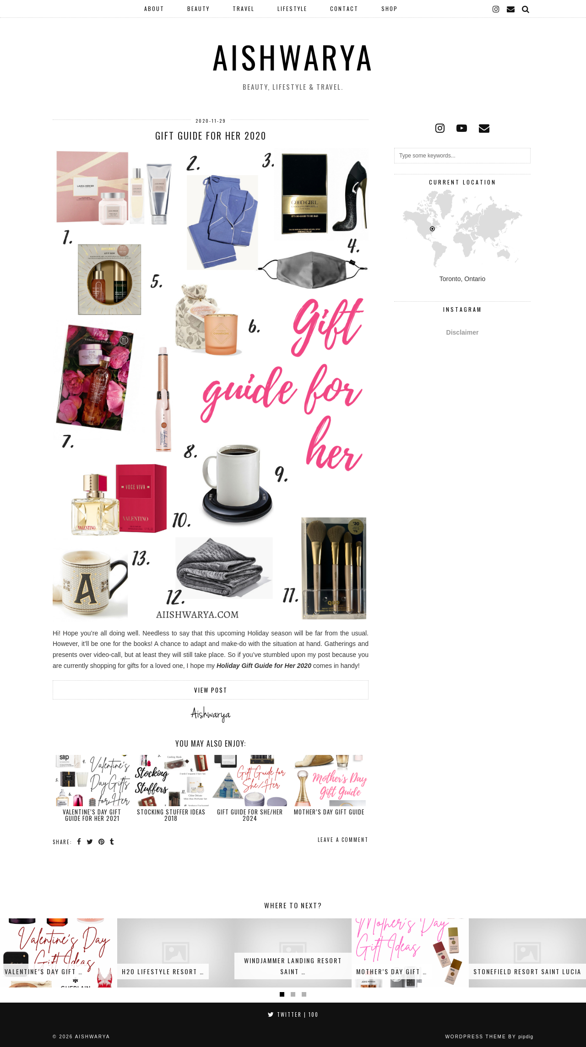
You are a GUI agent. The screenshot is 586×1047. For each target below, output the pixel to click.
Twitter (293, 1014)
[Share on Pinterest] (101, 841)
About (154, 8)
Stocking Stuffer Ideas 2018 (171, 815)
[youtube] (461, 128)
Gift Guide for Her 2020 (210, 135)
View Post (211, 689)
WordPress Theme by (489, 1036)
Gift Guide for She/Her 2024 (250, 815)
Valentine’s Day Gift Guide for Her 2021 (92, 815)
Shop (389, 8)
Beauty (198, 8)
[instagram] (496, 8)
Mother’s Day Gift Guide (329, 811)
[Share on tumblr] (112, 841)
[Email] (511, 8)
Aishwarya (293, 56)
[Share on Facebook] (79, 841)
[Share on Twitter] (90, 841)
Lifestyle (292, 8)
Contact (344, 8)
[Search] (526, 8)
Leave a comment (343, 839)
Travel (244, 8)
